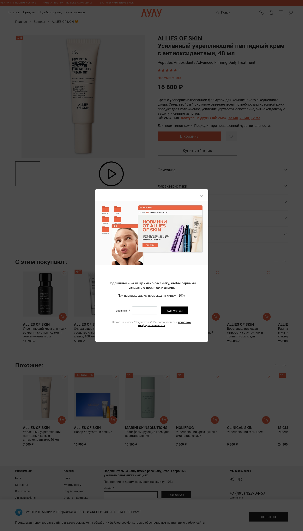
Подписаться (174, 310)
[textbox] (152, 285)
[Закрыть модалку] (201, 196)
